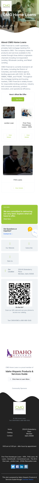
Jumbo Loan (9, 123)
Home (10, 429)
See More (17, 99)
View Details (9, 136)
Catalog (9, 432)
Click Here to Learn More (19, 379)
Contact (9, 436)
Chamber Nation (27, 479)
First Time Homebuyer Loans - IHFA (27, 125)
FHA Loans (18, 180)
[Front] (6, 6)
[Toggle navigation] (36, 6)
